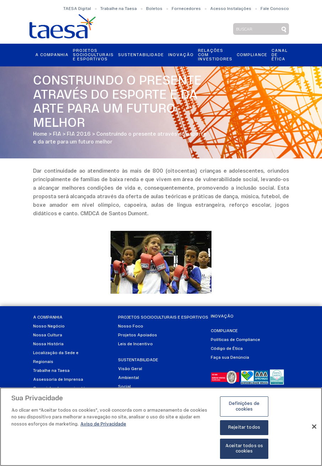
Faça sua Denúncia (230, 358)
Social (124, 387)
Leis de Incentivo (135, 344)
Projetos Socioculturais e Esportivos (93, 55)
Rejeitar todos (244, 427)
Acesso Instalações (230, 9)
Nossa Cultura (47, 335)
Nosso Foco (130, 326)
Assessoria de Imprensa (58, 380)
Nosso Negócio (49, 326)
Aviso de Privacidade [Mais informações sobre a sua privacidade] (103, 424)
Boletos (154, 9)
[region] (161, 427)
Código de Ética (227, 349)
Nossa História (48, 344)
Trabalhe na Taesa (118, 9)
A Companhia (52, 55)
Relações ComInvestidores (215, 55)
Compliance (252, 55)
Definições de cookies (244, 406)
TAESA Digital (77, 9)
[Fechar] (314, 426)
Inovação (181, 55)
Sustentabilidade (141, 55)
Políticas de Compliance (235, 340)
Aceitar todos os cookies (244, 449)
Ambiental (128, 378)
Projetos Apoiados (137, 335)
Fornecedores (186, 9)
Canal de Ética (280, 55)
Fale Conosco (275, 9)
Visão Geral (130, 369)
